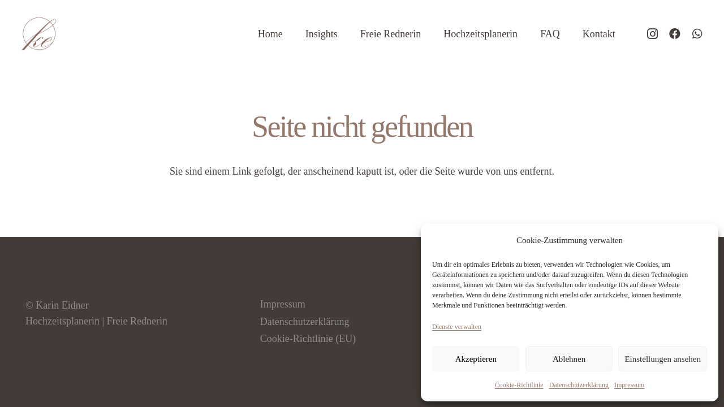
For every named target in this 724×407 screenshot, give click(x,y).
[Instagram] (652, 34)
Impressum (629, 385)
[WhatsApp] (697, 34)
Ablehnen (569, 358)
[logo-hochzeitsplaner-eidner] (38, 34)
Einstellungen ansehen (662, 358)
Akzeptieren (476, 358)
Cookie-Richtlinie (519, 385)
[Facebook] (674, 34)
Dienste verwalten (456, 327)
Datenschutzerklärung (579, 385)
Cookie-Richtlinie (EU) (308, 338)
